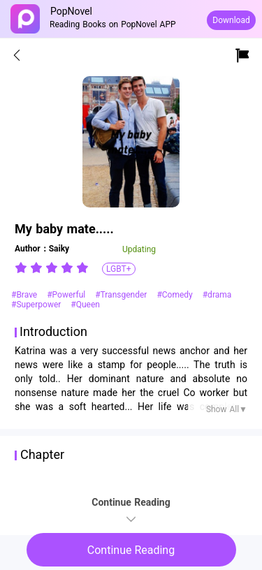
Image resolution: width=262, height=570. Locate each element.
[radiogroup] (52, 267)
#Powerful (67, 295)
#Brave (25, 295)
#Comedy (176, 295)
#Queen (85, 304)
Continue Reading (131, 550)
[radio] (22, 267)
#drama (217, 295)
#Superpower (37, 304)
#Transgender (122, 295)
